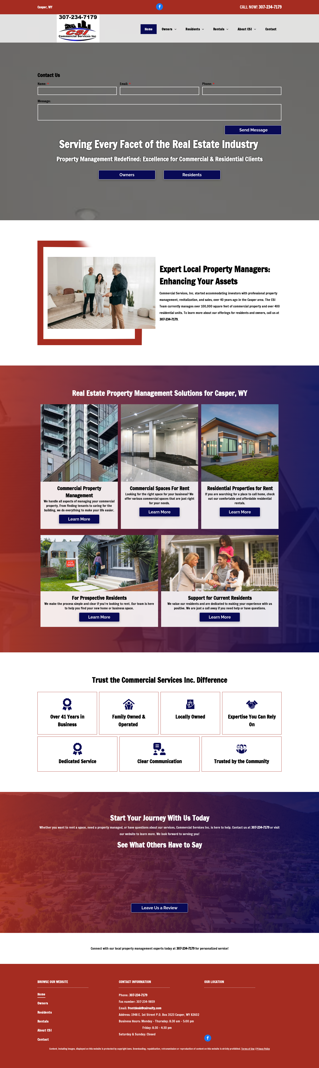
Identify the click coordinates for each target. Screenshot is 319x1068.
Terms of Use (248, 1048)
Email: (124, 83)
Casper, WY (44, 7)
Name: (42, 83)
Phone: (207, 83)
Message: (44, 101)
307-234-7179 (270, 7)
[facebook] (159, 7)
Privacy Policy (263, 1048)
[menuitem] (149, 29)
